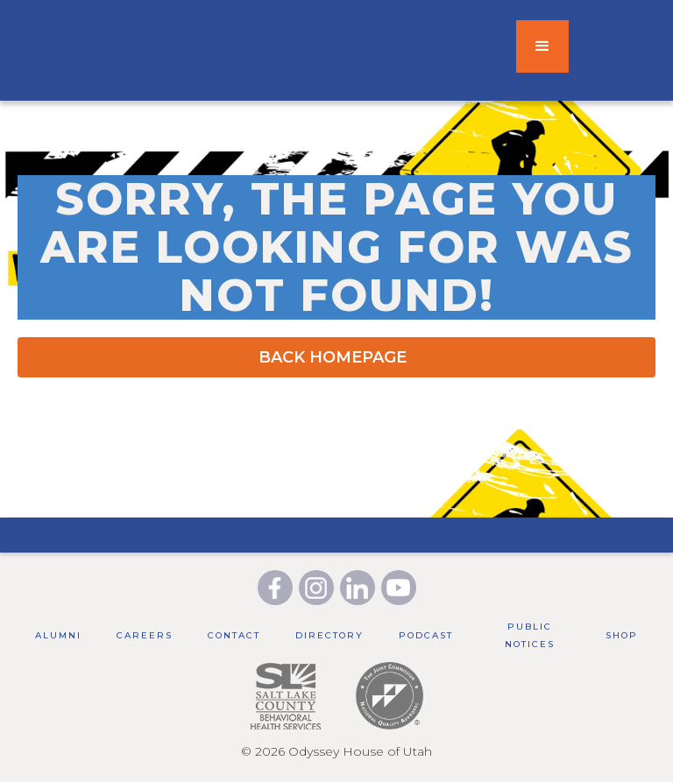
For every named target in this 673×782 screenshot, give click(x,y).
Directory (329, 635)
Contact (234, 635)
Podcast (426, 635)
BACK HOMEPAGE (333, 357)
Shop (622, 635)
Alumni (58, 635)
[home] (257, 46)
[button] (542, 46)
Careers (145, 635)
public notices (530, 635)
